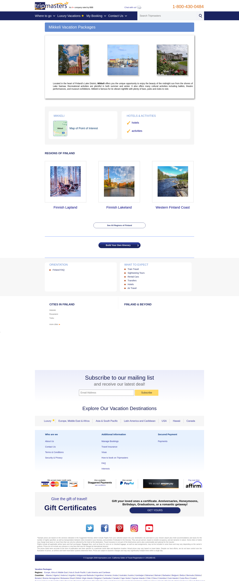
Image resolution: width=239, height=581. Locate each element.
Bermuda (190, 575)
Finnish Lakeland (119, 207)
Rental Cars (133, 277)
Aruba (115, 575)
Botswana (65, 578)
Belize (182, 575)
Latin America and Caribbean (139, 421)
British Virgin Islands (84, 578)
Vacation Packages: (43, 569)
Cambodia (107, 578)
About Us (49, 441)
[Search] (166, 16)
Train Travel (133, 269)
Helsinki (52, 310)
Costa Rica (184, 578)
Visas (104, 452)
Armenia (108, 575)
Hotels (131, 284)
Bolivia (198, 575)
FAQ (104, 463)
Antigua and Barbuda (85, 575)
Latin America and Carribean (98, 572)
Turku (51, 318)
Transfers (132, 280)
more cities (55, 324)
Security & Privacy (53, 457)
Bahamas (149, 575)
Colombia (162, 578)
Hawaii (176, 421)
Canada (191, 421)
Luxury (48, 421)
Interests (106, 468)
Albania (49, 575)
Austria (131, 575)
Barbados (166, 575)
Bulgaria (97, 578)
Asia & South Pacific (107, 421)
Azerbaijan (139, 575)
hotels (135, 122)
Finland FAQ (58, 270)
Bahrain (158, 575)
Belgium (175, 575)
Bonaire (38, 578)
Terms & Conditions (54, 452)
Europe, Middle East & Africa (73, 421)
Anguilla (71, 575)
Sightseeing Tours (136, 273)
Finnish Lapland (65, 207)
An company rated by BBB (81, 7)
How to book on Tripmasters (115, 457)
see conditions (100, 485)
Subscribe (146, 392)
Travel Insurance (109, 447)
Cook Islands (173, 578)
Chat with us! (133, 7)
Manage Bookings (110, 441)
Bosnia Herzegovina (51, 578)
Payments (162, 441)
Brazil (72, 578)
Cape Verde (125, 578)
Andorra (63, 575)
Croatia (193, 578)
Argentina (99, 575)
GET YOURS (155, 510)
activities (137, 130)
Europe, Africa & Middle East (56, 572)
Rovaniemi (53, 314)
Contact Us (50, 447)
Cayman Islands (138, 578)
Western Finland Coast (173, 207)
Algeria (56, 575)
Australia (123, 575)
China (154, 578)
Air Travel (132, 288)
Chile (148, 578)
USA (164, 421)
